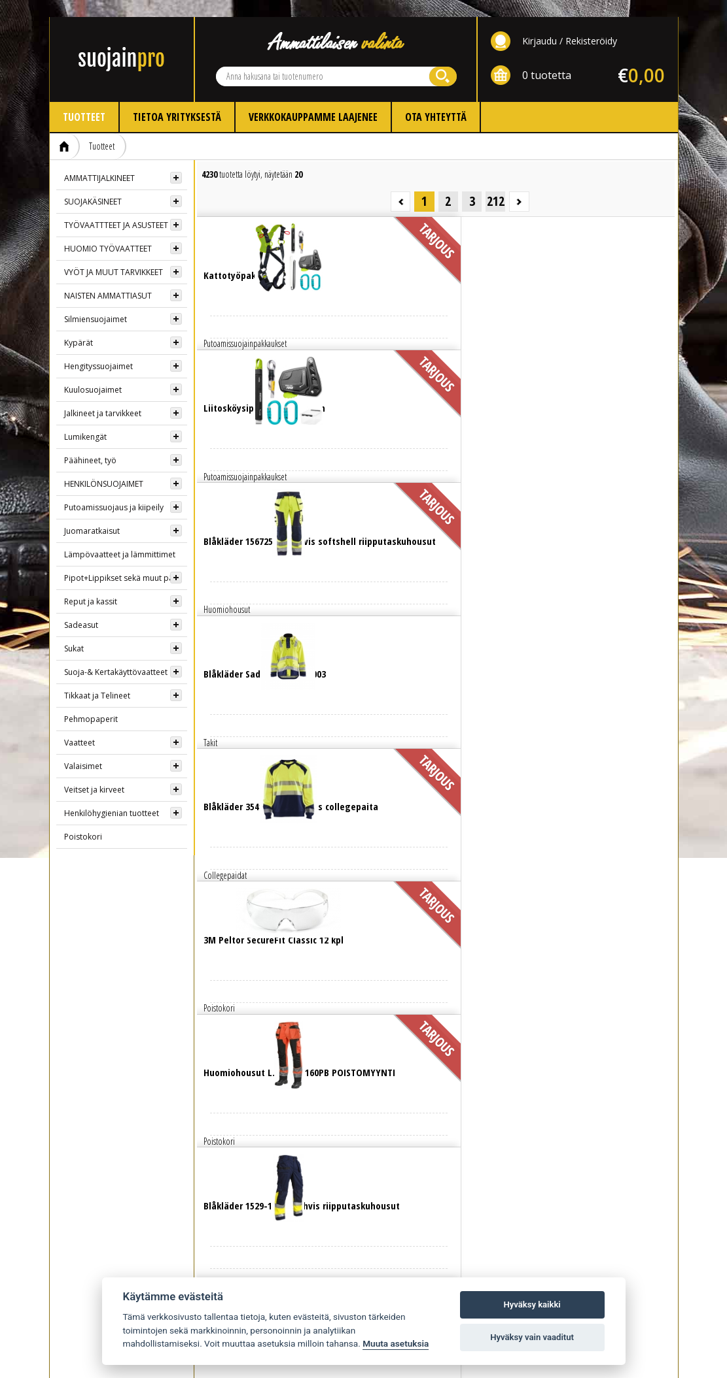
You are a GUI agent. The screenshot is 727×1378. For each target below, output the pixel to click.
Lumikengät (85, 419)
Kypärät (78, 325)
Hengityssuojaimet (98, 349)
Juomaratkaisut (92, 513)
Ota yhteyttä (436, 100)
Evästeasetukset (550, 1151)
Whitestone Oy (642, 1360)
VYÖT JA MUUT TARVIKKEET (113, 255)
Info (223, 1117)
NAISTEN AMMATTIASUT (108, 278)
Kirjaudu (539, 24)
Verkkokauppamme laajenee (313, 100)
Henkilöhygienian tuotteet (111, 796)
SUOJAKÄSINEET (93, 184)
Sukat (74, 631)
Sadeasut (81, 608)
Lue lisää (255, 235)
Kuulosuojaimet (93, 372)
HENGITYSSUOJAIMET (100, 1216)
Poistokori (83, 819)
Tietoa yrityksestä (177, 100)
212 (650, 156)
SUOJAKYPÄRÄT (89, 1234)
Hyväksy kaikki (531, 1304)
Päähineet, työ (90, 443)
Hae (443, 59)
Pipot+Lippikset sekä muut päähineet (125, 560)
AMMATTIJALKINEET (99, 161)
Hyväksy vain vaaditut (532, 1337)
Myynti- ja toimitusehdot (261, 1193)
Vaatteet (79, 725)
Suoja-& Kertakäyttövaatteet (116, 655)
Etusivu (65, 129)
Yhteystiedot (403, 1117)
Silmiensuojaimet (95, 302)
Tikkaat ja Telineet (97, 678)
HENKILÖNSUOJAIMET (103, 466)
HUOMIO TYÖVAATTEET (108, 231)
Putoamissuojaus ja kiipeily (114, 490)
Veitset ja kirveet (94, 772)
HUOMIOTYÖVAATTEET (101, 1179)
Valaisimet (83, 749)
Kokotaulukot (244, 1174)
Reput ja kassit (90, 584)
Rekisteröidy (591, 24)
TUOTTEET (80, 1117)
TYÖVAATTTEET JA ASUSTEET (116, 208)
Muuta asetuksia (396, 1343)
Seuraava (664, 156)
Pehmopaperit (91, 702)
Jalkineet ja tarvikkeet (102, 396)
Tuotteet (84, 100)
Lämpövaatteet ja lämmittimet (119, 537)
